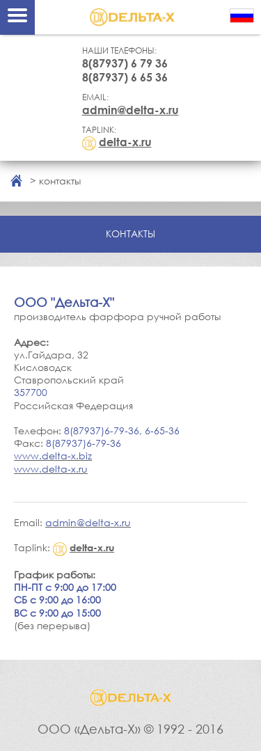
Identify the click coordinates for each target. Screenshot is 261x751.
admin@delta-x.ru (130, 110)
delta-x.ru (125, 142)
